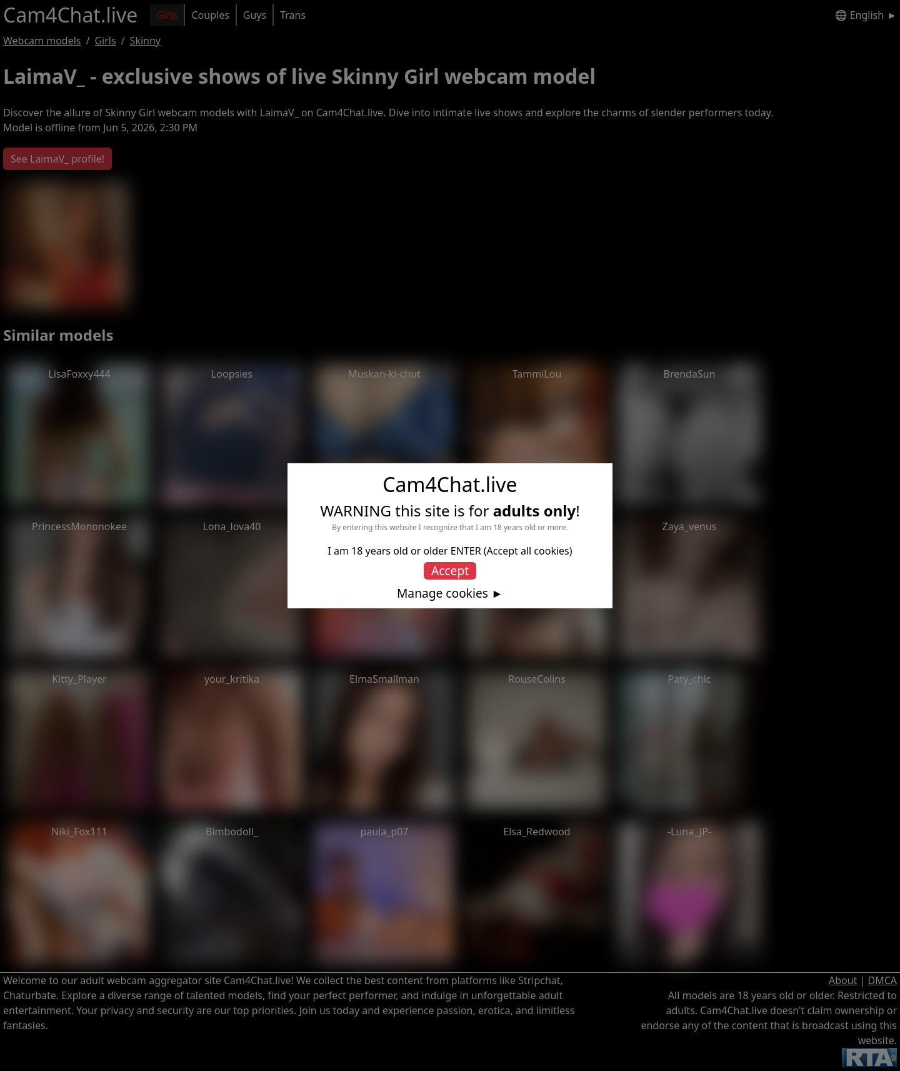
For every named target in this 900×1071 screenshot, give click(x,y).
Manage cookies (442, 593)
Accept (450, 570)
